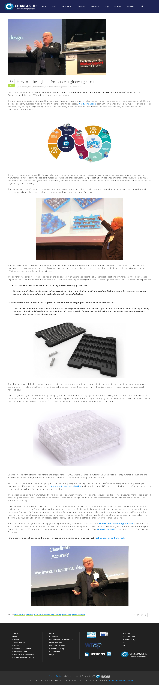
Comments (76, 87)
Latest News (38, 87)
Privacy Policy (55, 676)
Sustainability (129, 639)
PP (124, 642)
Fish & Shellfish (55, 642)
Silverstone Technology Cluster (116, 523)
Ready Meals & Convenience (61, 639)
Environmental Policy (21, 648)
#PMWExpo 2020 (106, 529)
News (14, 636)
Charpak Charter (19, 651)
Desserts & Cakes (57, 645)
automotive (19, 614)
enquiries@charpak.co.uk (121, 680)
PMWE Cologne (78, 614)
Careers (15, 645)
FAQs (51, 654)
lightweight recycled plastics (65, 486)
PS (124, 645)
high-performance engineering (47, 614)
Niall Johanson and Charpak (110, 538)
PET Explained (129, 636)
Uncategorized (60, 87)
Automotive (54, 651)
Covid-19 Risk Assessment (23, 654)
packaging (66, 614)
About (24, 87)
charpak (29, 614)
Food (51, 633)
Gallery (15, 639)
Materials (127, 633)
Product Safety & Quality (23, 657)
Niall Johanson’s (87, 103)
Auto (30, 87)
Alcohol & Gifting (56, 648)
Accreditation (18, 642)
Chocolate (53, 636)
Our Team (49, 87)
